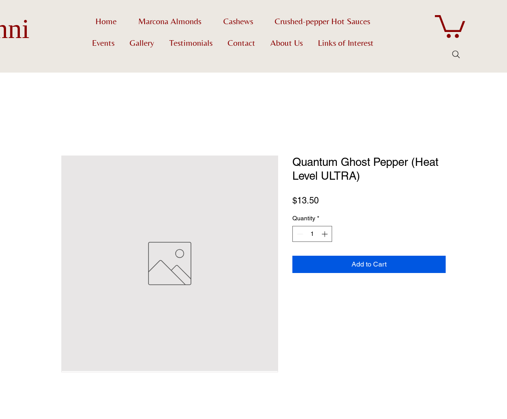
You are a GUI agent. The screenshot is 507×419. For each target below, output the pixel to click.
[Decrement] (299, 233)
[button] (450, 25)
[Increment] (325, 233)
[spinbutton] (312, 233)
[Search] (456, 54)
